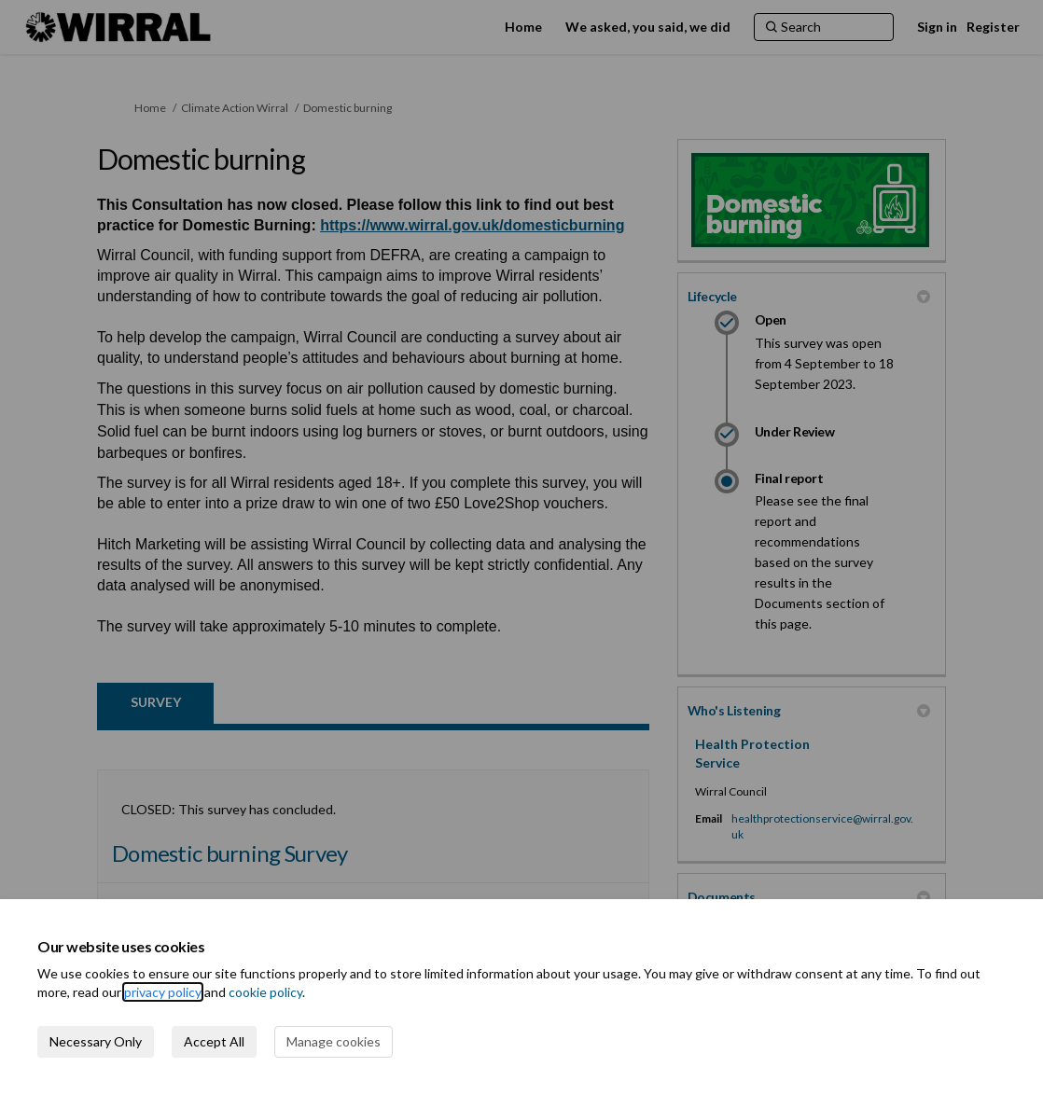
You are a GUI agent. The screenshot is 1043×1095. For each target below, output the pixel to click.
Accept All (214, 1041)
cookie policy (265, 992)
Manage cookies (333, 1041)
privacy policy (163, 992)
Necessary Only (95, 1041)
